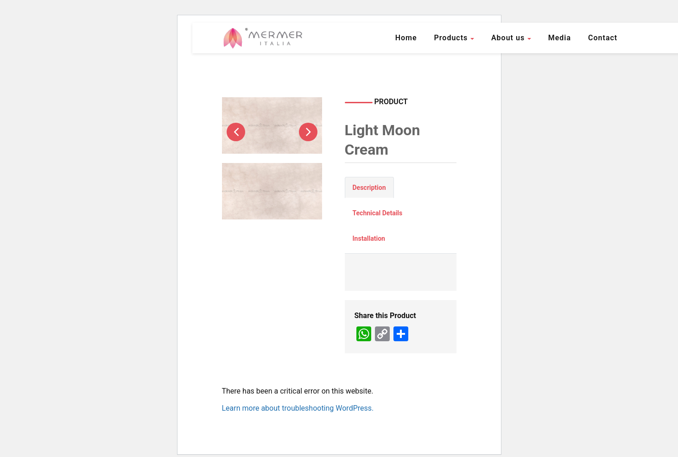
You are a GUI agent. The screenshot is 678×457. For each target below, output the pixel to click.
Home (406, 37)
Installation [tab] (369, 238)
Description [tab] (369, 187)
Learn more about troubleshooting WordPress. (298, 408)
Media (559, 37)
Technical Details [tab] (378, 213)
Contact (602, 37)
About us (508, 37)
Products (451, 37)
